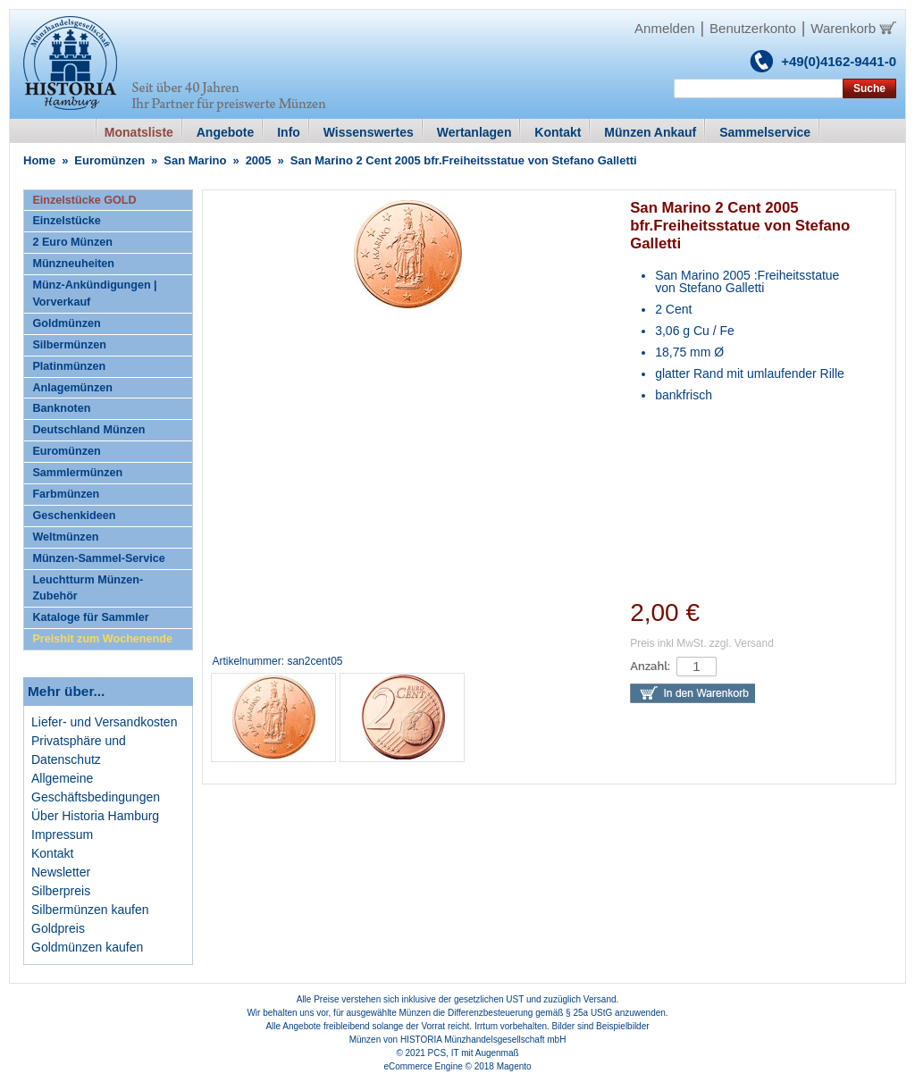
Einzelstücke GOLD (84, 200)
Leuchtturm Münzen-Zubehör (87, 588)
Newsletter (60, 872)
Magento (514, 1066)
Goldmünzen (66, 323)
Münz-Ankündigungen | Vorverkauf (94, 293)
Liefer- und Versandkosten (104, 722)
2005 (259, 160)
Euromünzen (109, 160)
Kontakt (52, 853)
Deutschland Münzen (88, 430)
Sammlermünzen (77, 472)
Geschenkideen (73, 515)
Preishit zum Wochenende (102, 639)
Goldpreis (58, 928)
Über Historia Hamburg (95, 816)
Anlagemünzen (72, 388)
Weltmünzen (65, 537)
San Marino (195, 160)
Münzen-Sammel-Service (98, 558)
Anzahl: (650, 666)
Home (39, 160)
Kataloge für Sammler (90, 617)
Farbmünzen (65, 494)
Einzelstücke (66, 220)
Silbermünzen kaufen (90, 909)
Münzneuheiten (73, 263)
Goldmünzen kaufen (87, 947)
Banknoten (61, 408)
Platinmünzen (68, 366)
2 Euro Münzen (72, 242)
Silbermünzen (69, 345)
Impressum (62, 834)
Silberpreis (60, 891)
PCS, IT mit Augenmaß (473, 1053)
